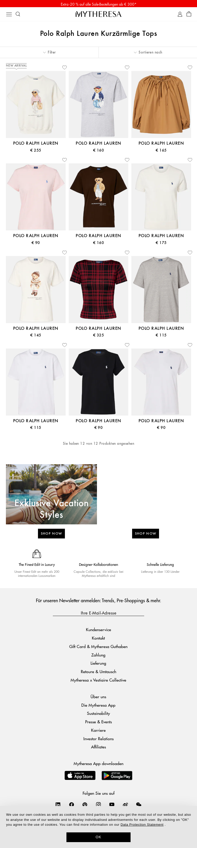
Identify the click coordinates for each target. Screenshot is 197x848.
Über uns (98, 698)
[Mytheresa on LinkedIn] (58, 806)
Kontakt (98, 639)
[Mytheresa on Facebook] (71, 806)
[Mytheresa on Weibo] (125, 806)
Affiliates (98, 748)
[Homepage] (98, 15)
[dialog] (98, 827)
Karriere (98, 731)
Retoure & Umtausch (98, 673)
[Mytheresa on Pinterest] (85, 806)
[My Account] (179, 15)
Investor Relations (98, 740)
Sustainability (98, 714)
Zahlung (98, 656)
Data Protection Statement (142, 824)
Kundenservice (98, 631)
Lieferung (98, 664)
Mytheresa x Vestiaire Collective (98, 681)
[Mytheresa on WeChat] (139, 806)
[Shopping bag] (188, 15)
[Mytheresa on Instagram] (98, 806)
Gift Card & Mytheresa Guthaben (98, 647)
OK (99, 837)
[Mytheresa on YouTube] (112, 806)
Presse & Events (98, 723)
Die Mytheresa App (98, 706)
